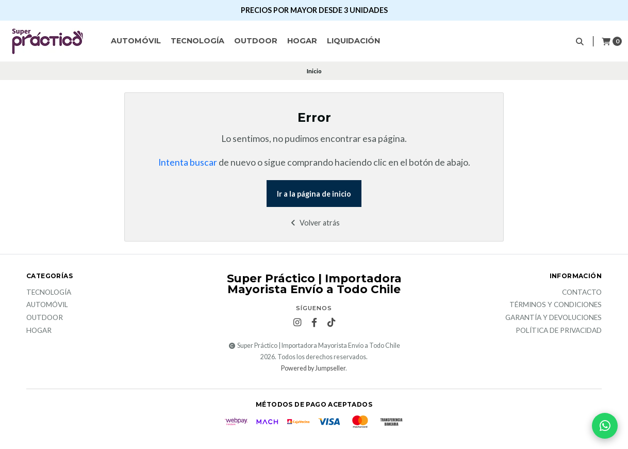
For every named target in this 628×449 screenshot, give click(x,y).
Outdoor (255, 40)
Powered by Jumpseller (313, 368)
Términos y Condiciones (555, 305)
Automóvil (136, 40)
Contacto (582, 292)
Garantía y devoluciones (553, 318)
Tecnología (197, 40)
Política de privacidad (559, 330)
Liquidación (353, 40)
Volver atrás (314, 222)
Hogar (302, 40)
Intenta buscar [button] (187, 162)
